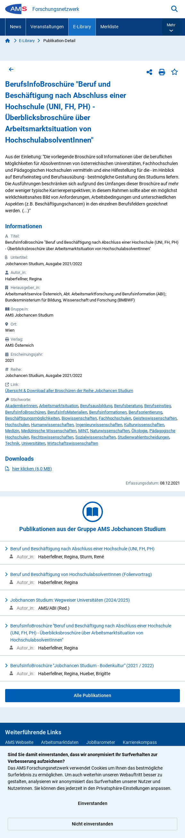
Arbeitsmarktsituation (58, 405)
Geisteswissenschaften (155, 418)
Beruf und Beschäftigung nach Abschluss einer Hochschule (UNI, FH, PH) (82, 548)
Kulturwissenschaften (144, 424)
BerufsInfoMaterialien (67, 412)
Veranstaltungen (47, 26)
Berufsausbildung (96, 405)
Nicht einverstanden (92, 823)
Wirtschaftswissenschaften (72, 443)
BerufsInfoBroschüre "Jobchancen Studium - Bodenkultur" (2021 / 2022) (82, 665)
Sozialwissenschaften (95, 437)
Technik (12, 443)
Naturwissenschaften (110, 430)
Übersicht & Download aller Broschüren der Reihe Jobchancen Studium (69, 390)
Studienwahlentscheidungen (143, 437)
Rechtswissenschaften (52, 437)
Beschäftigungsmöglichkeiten (32, 418)
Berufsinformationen (108, 412)
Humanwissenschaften (52, 424)
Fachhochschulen (115, 418)
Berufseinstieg (157, 405)
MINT (83, 430)
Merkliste (109, 26)
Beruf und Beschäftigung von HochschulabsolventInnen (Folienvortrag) (81, 574)
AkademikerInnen (21, 405)
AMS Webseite (19, 742)
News (15, 26)
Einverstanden (92, 803)
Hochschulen (17, 424)
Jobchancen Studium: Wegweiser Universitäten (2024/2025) (70, 600)
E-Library (82, 26)
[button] (171, 27)
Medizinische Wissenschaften (48, 430)
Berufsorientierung (145, 412)
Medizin (12, 430)
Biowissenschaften (79, 418)
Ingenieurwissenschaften (99, 424)
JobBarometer (100, 742)
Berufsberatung (128, 405)
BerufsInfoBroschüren (25, 412)
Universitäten (33, 443)
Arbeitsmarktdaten (60, 742)
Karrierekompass (140, 742)
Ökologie (139, 430)
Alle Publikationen (92, 695)
